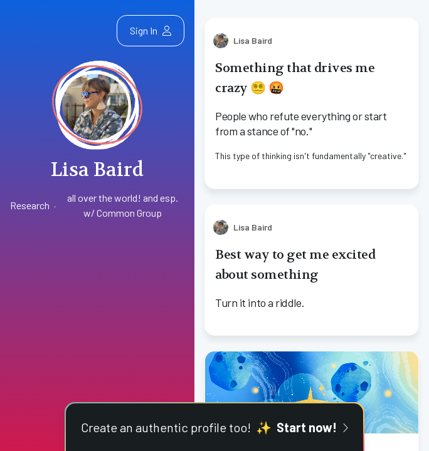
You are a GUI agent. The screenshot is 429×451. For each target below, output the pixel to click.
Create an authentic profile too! (214, 427)
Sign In (150, 30)
